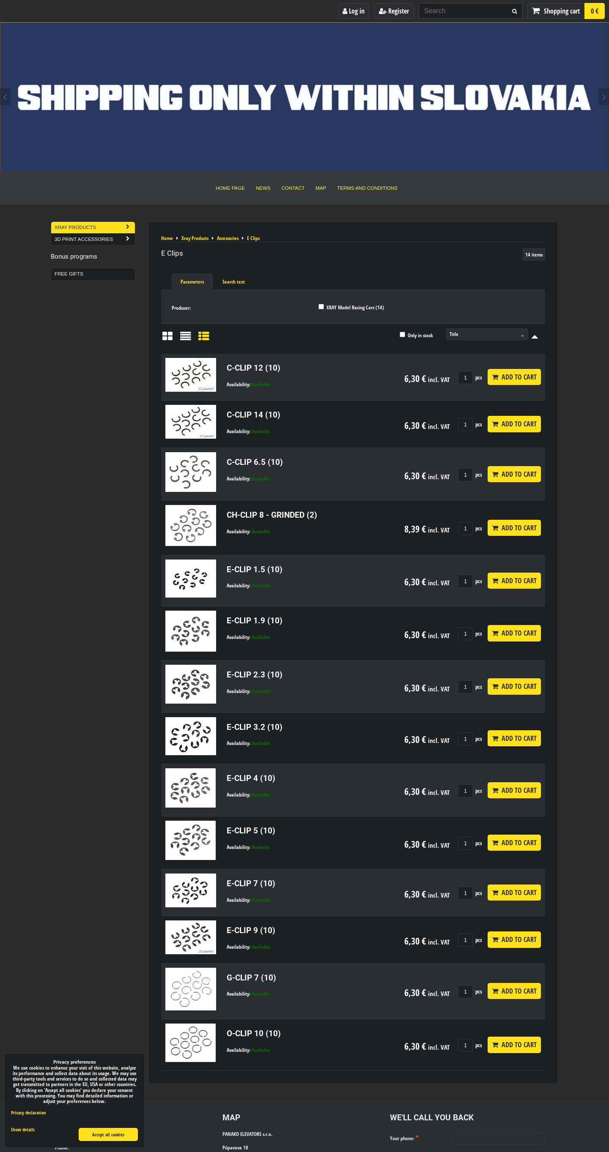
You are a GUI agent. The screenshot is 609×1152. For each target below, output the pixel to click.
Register (394, 11)
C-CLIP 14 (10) (253, 415)
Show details (23, 1129)
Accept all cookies (108, 1134)
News (263, 188)
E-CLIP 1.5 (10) (255, 569)
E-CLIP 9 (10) (251, 930)
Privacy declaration (28, 1112)
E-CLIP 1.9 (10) (255, 620)
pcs (470, 377)
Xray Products (95, 227)
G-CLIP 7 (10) (251, 978)
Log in (354, 11)
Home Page (230, 188)
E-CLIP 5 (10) (251, 830)
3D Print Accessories (95, 239)
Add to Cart (514, 377)
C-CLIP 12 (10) (253, 368)
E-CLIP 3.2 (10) (255, 727)
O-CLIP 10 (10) (254, 1033)
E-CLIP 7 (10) (251, 883)
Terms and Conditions (367, 188)
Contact (293, 188)
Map (320, 188)
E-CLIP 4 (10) (251, 778)
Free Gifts (69, 273)
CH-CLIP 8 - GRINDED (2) (272, 515)
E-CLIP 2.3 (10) (255, 675)
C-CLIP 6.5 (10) (255, 462)
